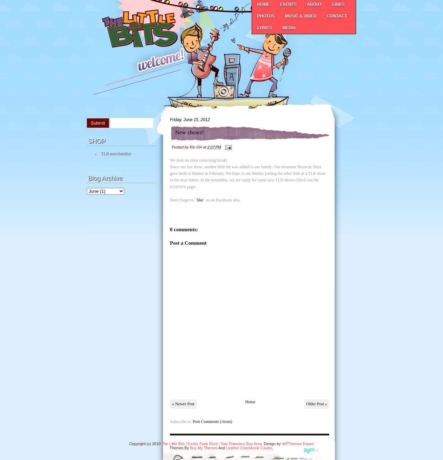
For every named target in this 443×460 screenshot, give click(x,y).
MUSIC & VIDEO (300, 16)
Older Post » (316, 404)
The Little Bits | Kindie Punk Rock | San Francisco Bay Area (212, 444)
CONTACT (337, 16)
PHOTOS (265, 16)
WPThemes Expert (298, 444)
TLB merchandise (115, 153)
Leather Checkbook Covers (249, 448)
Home (250, 401)
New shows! (189, 132)
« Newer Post (183, 404)
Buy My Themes (203, 448)
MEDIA (289, 28)
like (200, 200)
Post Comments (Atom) (212, 421)
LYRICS (264, 28)
